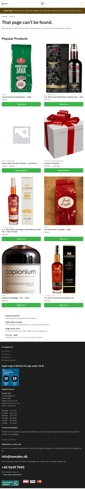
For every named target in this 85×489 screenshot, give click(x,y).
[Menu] (5, 4)
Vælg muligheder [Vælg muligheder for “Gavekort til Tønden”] (64, 171)
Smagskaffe (11, 161)
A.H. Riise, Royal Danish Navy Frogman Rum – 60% (63, 97)
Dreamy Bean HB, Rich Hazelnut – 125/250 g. (19, 163)
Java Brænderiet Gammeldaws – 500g (16, 97)
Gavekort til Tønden (51, 163)
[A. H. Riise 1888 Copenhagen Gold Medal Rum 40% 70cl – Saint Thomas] (21, 201)
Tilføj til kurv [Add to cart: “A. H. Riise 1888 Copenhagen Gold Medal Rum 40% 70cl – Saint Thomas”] (21, 239)
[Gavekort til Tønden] (63, 134)
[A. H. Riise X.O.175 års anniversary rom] (63, 269)
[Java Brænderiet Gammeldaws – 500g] (21, 68)
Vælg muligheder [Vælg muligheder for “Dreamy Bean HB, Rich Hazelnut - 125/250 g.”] (21, 171)
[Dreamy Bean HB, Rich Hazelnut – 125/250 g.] (21, 134)
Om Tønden (6, 352)
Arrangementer (57, 161)
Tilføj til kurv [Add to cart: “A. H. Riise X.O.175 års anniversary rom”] (63, 306)
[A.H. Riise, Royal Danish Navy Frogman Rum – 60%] (63, 68)
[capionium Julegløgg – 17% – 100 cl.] (21, 269)
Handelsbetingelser (9, 361)
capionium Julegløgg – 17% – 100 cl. (16, 298)
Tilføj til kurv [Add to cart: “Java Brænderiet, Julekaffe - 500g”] (63, 239)
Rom (53, 95)
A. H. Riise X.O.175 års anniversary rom (59, 298)
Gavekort (47, 161)
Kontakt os (6, 355)
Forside (4, 16)
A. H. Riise (47, 95)
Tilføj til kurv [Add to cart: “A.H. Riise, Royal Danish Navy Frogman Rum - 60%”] (63, 104)
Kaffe (4, 95)
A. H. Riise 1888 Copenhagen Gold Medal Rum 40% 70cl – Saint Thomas (21, 231)
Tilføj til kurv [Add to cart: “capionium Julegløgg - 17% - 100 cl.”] (21, 306)
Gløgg (4, 296)
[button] (10, 440)
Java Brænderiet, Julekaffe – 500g (57, 230)
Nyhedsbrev (6, 358)
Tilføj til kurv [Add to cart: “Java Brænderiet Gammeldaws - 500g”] (21, 104)
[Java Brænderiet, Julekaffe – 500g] (63, 201)
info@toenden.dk (13, 404)
